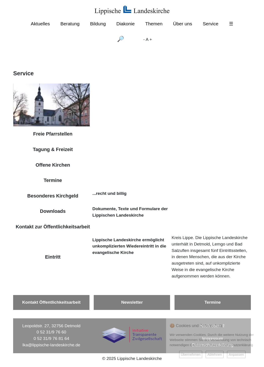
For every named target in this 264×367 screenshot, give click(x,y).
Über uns (182, 23)
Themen (153, 23)
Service (210, 23)
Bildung (98, 23)
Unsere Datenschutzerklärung (230, 345)
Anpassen (236, 354)
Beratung (70, 23)
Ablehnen (214, 354)
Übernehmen (191, 354)
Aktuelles (40, 23)
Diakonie (125, 23)
